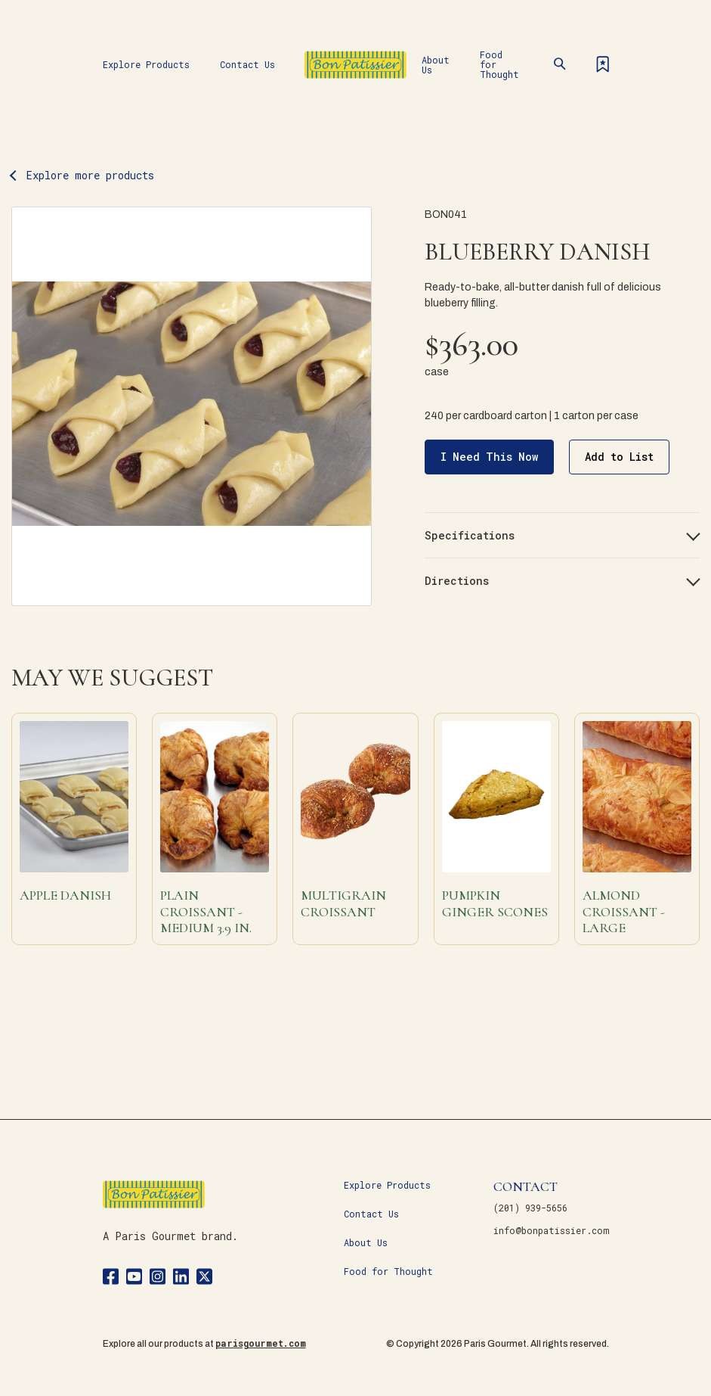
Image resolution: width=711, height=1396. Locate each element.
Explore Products (146, 64)
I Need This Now (489, 456)
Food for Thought (499, 64)
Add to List (619, 456)
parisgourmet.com (260, 1343)
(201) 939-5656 (530, 1208)
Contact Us (247, 64)
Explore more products (90, 175)
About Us (436, 65)
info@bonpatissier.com (551, 1230)
